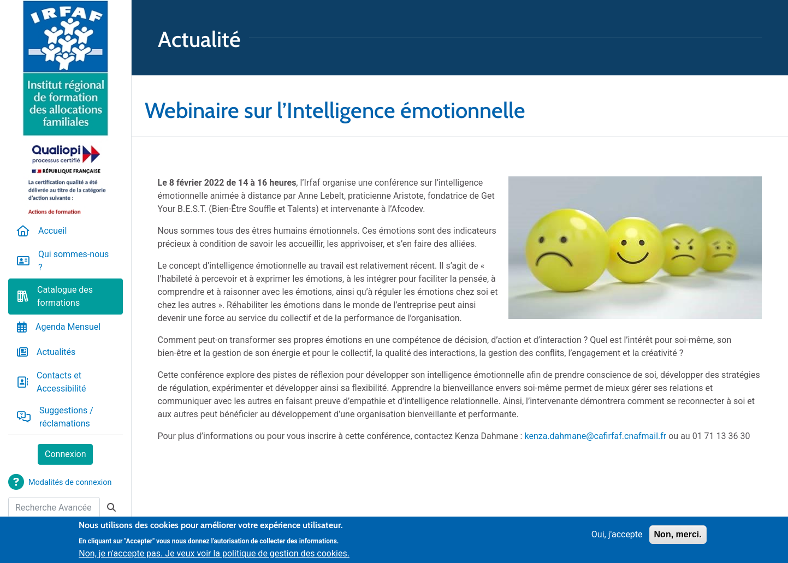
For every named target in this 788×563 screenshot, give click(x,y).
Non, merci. (678, 537)
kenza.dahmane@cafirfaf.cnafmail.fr (595, 436)
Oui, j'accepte (617, 537)
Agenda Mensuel (67, 327)
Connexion (65, 454)
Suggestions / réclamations (66, 417)
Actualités (56, 352)
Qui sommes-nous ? (73, 260)
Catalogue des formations (65, 296)
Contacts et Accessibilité (61, 382)
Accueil (52, 231)
